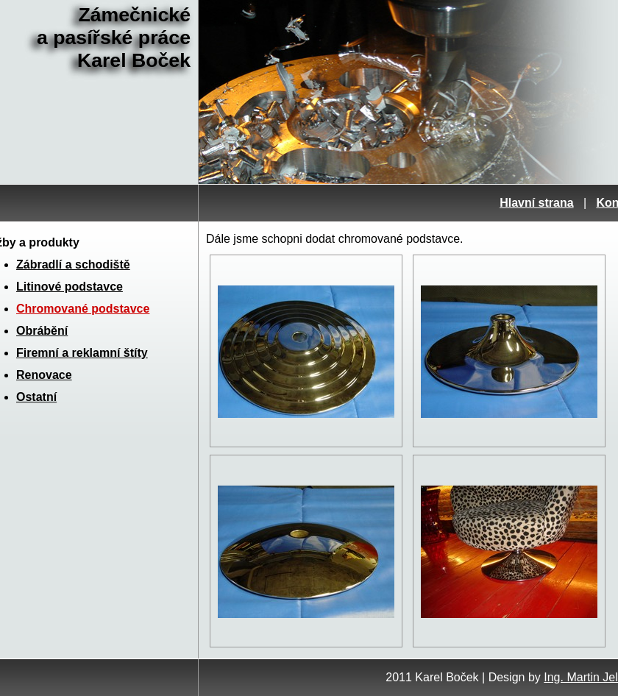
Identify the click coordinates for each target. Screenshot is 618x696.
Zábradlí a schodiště (73, 264)
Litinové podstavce (69, 286)
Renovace (44, 375)
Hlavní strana (536, 202)
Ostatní (36, 397)
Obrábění (42, 330)
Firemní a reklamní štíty (82, 353)
